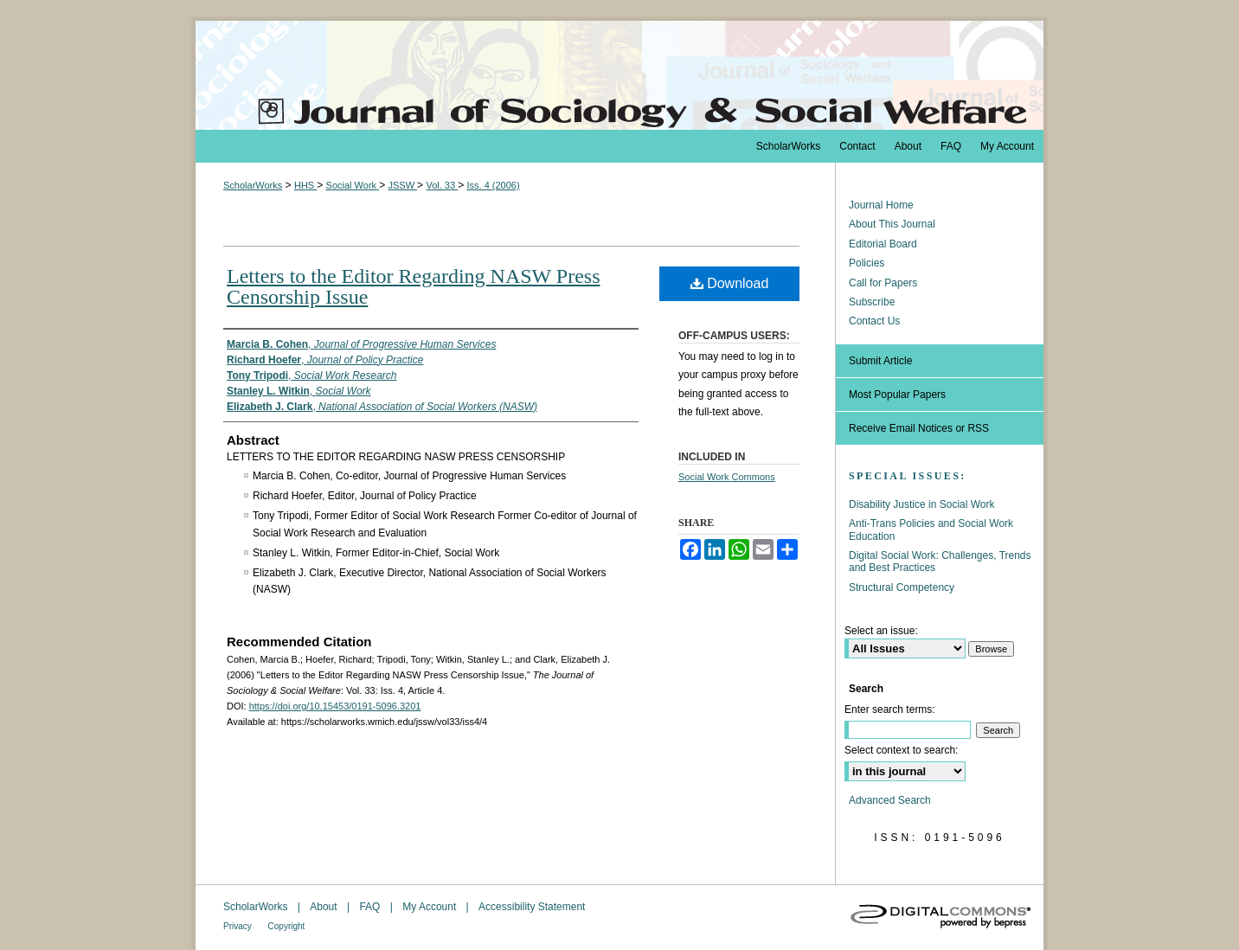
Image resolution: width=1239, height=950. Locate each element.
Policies (866, 263)
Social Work (353, 185)
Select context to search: (901, 750)
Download (729, 283)
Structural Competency (901, 587)
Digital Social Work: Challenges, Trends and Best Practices (940, 561)
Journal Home (881, 205)
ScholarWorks (252, 185)
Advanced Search (890, 800)
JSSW (402, 185)
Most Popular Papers (897, 394)
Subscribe (872, 302)
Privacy (238, 926)
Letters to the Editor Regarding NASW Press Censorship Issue (413, 286)
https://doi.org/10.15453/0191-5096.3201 (335, 706)
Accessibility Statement (531, 907)
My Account (430, 907)
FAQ (370, 907)
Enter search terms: (889, 709)
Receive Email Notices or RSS (919, 428)
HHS (305, 185)
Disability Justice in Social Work (922, 504)
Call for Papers (883, 283)
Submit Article (880, 361)
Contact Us (874, 321)
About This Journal (892, 224)
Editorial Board (883, 244)
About (325, 907)
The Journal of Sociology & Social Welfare (619, 75)
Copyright (286, 926)
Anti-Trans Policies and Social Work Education (931, 529)
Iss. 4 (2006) (492, 185)
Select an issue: (881, 631)
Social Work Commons (726, 477)
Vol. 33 (442, 185)
